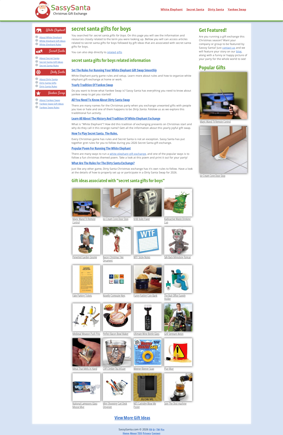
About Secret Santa (49, 58)
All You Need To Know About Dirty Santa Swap (101, 100)
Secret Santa (195, 9)
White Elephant (172, 9)
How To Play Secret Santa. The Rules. (95, 133)
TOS (139, 433)
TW (158, 429)
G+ (154, 429)
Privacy (147, 433)
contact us (228, 47)
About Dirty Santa (48, 79)
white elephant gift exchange (128, 154)
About (133, 433)
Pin (162, 429)
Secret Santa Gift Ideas (51, 62)
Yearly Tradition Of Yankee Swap (92, 85)
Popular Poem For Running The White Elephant (101, 148)
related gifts (114, 52)
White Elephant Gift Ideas (52, 41)
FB (150, 429)
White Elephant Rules (50, 44)
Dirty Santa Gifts (47, 82)
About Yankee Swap (49, 100)
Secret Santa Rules (49, 65)
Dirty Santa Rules (48, 86)
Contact (156, 433)
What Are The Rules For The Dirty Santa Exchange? (103, 163)
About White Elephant (50, 37)
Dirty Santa (216, 9)
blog (239, 51)
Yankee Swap (237, 9)
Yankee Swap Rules (49, 107)
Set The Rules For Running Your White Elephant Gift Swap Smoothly (114, 70)
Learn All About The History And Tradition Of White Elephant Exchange (116, 118)
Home (126, 433)
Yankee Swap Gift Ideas (51, 103)
